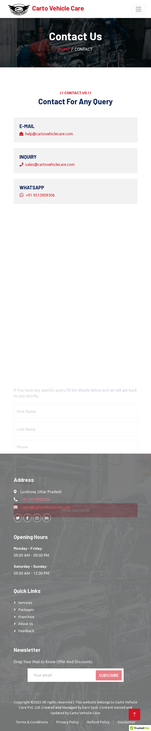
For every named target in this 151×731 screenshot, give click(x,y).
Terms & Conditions (32, 722)
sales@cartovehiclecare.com (50, 164)
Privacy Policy (67, 722)
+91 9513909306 (40, 195)
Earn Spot (90, 707)
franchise (26, 617)
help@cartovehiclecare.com (49, 134)
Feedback (26, 631)
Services (25, 603)
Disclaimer (126, 722)
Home (63, 49)
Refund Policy (98, 722)
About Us (25, 624)
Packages (26, 610)
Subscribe (109, 675)
